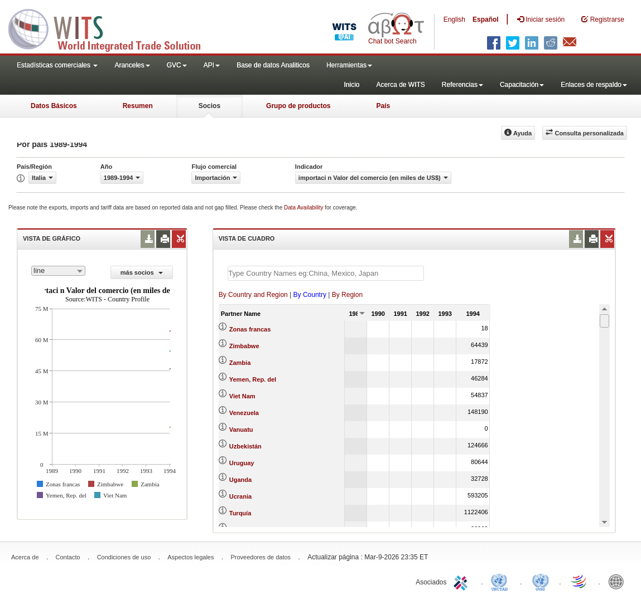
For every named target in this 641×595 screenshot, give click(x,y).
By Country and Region (253, 295)
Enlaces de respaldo (594, 85)
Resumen (138, 106)
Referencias (462, 85)
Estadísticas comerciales (57, 65)
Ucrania (240, 496)
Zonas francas (250, 329)
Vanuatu (241, 429)
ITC (462, 581)
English (454, 19)
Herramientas (349, 65)
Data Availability (304, 207)
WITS (111, 28)
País (383, 106)
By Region (347, 295)
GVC (177, 65)
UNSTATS (540, 581)
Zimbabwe (244, 346)
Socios (209, 106)
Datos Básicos (54, 106)
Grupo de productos (298, 106)
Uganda (240, 479)
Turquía (240, 513)
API (212, 65)
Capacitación (522, 85)
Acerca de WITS (400, 85)
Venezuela (244, 412)
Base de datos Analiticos (273, 65)
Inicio (351, 85)
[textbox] (326, 273)
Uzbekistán (245, 446)
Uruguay (241, 463)
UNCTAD (501, 581)
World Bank (619, 581)
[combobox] (58, 271)
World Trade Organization (579, 581)
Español (486, 19)
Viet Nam (242, 396)
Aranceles (132, 65)
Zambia (240, 362)
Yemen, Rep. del (252, 379)
